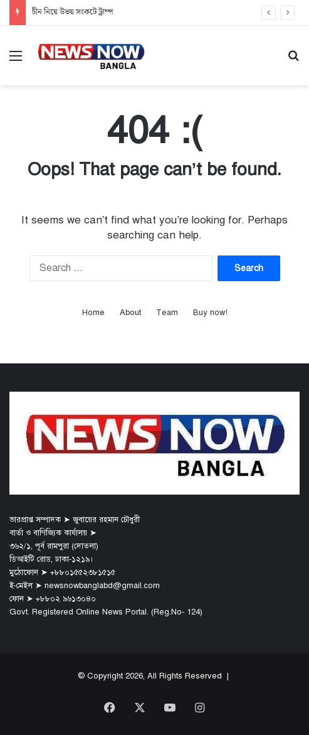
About (130, 313)
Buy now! (210, 313)
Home (93, 313)
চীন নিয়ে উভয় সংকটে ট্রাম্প (72, 12)
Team (167, 313)
